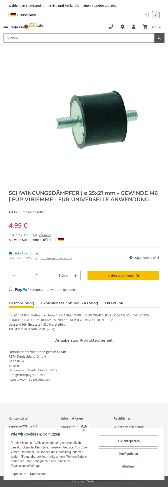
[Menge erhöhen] (75, 275)
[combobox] (79, 15)
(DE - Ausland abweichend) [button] (56, 258)
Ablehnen (128, 466)
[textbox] (78, 15)
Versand (45, 235)
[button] (133, 27)
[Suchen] (79, 38)
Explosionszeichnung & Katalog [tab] (69, 303)
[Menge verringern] (14, 275)
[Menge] (36, 275)
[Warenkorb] (151, 27)
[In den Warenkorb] (12, 54)
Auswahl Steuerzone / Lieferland (36, 240)
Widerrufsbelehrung (129, 427)
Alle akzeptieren (128, 441)
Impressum (18, 474)
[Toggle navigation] (6, 24)
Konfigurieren (128, 453)
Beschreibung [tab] (21, 303)
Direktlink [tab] (114, 303)
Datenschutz (38, 474)
